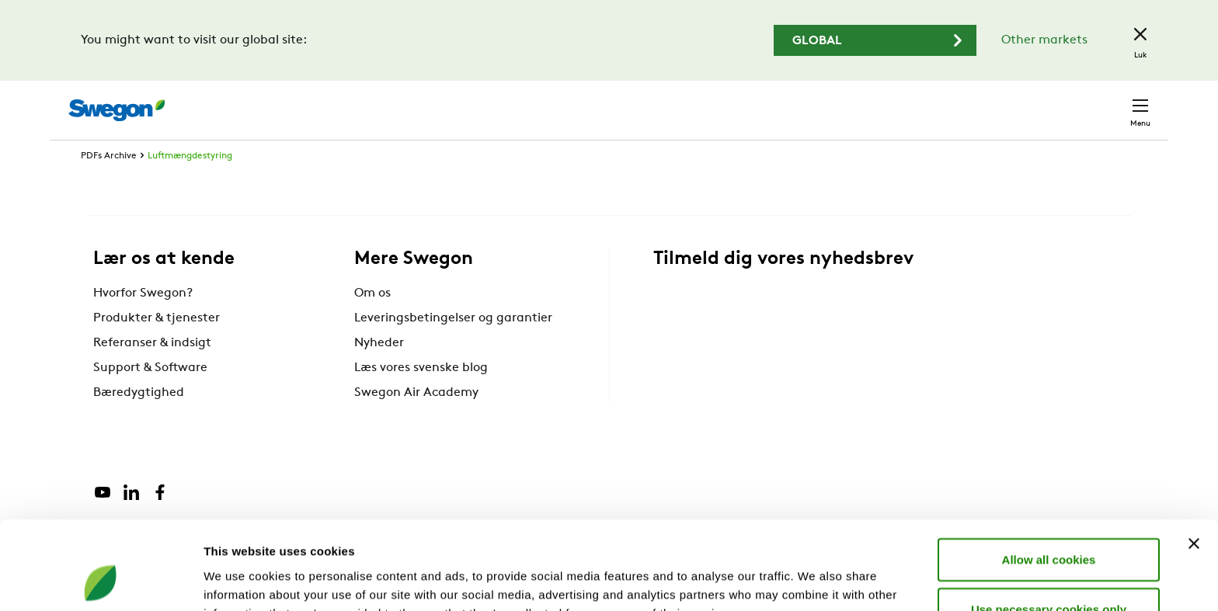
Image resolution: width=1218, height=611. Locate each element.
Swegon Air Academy (416, 421)
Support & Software (150, 397)
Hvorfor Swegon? (143, 322)
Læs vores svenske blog (421, 397)
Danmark (1031, 102)
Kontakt (1112, 102)
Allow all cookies (1049, 476)
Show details (815, 580)
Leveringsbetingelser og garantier (453, 347)
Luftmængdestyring (190, 184)
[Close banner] (1193, 460)
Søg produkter (741, 101)
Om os (372, 322)
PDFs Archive (109, 184)
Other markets (1044, 40)
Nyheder (379, 372)
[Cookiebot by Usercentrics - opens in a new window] (101, 580)
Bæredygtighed (138, 421)
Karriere (956, 102)
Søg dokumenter (863, 103)
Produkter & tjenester (156, 347)
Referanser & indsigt (152, 372)
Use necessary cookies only (1048, 526)
